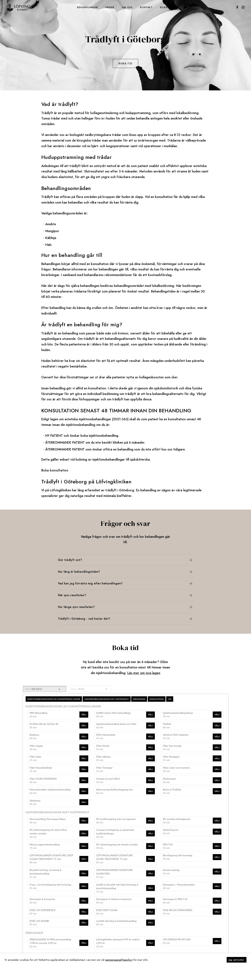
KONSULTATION (157, 699)
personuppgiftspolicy (118, 960)
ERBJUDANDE (139, 699)
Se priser (125, 80)
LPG (169, 699)
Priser (109, 7)
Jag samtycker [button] (236, 959)
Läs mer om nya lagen (143, 673)
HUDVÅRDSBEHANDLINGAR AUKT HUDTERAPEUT (106, 699)
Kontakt (146, 7)
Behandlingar (87, 7)
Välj (83, 714)
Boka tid (166, 7)
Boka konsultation (54, 470)
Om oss (127, 7)
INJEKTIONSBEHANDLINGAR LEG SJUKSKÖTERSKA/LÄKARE (53, 699)
